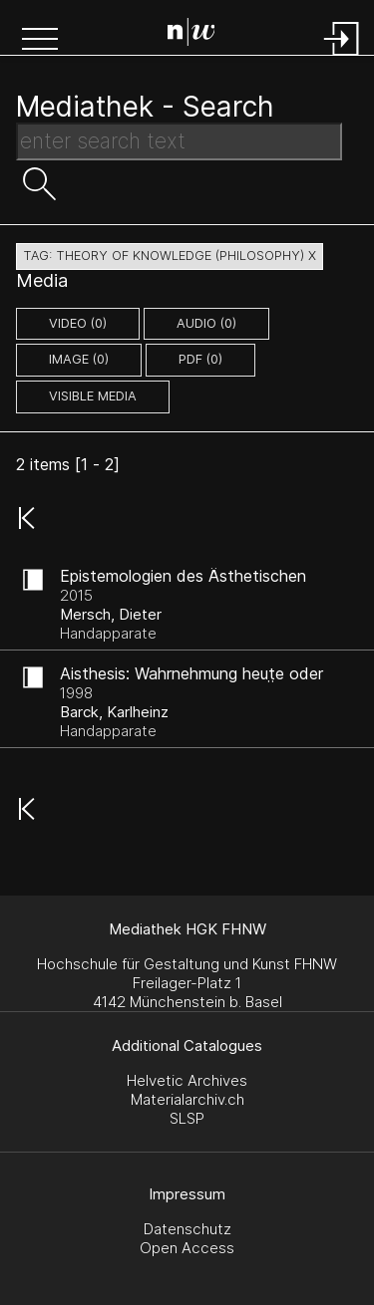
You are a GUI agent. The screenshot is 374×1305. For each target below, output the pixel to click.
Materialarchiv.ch (187, 1099)
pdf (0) (200, 359)
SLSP (187, 1118)
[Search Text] (179, 141)
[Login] (342, 57)
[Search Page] (191, 35)
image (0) (79, 359)
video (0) (78, 323)
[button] (40, 41)
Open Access (187, 1247)
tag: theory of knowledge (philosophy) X (169, 255)
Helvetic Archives (187, 1080)
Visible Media (93, 396)
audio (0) (206, 323)
